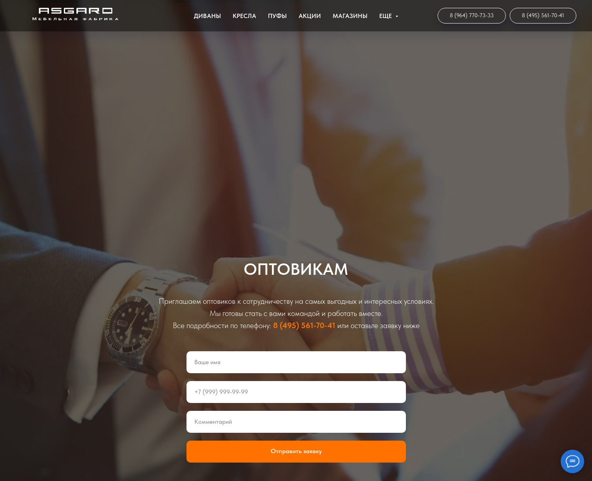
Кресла (244, 16)
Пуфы (277, 16)
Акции (310, 16)
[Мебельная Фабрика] (543, 16)
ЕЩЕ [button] (386, 16)
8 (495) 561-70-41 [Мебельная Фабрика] (304, 325)
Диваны (207, 16)
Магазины (350, 16)
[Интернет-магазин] (472, 16)
